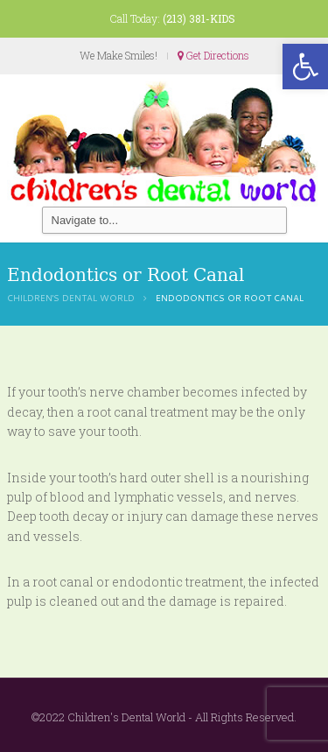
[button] (305, 66)
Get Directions (213, 55)
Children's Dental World (71, 298)
